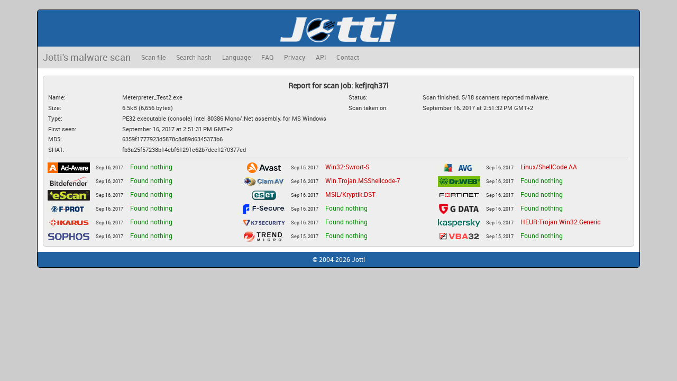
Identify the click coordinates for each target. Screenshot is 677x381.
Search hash (194, 57)
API (321, 57)
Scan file (153, 57)
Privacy (294, 57)
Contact (347, 57)
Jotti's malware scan (87, 57)
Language (236, 57)
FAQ (267, 57)
